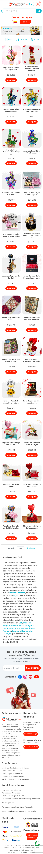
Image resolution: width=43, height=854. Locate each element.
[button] (11, 68)
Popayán (7, 634)
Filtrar (34, 39)
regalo (16, 595)
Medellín (27, 623)
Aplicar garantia (8, 803)
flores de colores (17, 593)
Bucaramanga (9, 628)
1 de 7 (21, 548)
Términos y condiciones (11, 790)
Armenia (7, 631)
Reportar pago (30, 734)
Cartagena (29, 625)
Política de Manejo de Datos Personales (17, 807)
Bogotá (6, 625)
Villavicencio (26, 631)
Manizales (30, 628)
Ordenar (21, 39)
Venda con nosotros (32, 836)
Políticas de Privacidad (11, 793)
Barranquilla (17, 625)
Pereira (20, 628)
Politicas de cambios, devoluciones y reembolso (21, 798)
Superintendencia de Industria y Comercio (19, 811)
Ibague (15, 631)
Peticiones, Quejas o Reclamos (14, 796)
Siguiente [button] (32, 548)
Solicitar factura (31, 747)
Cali (20, 623)
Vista (8, 39)
